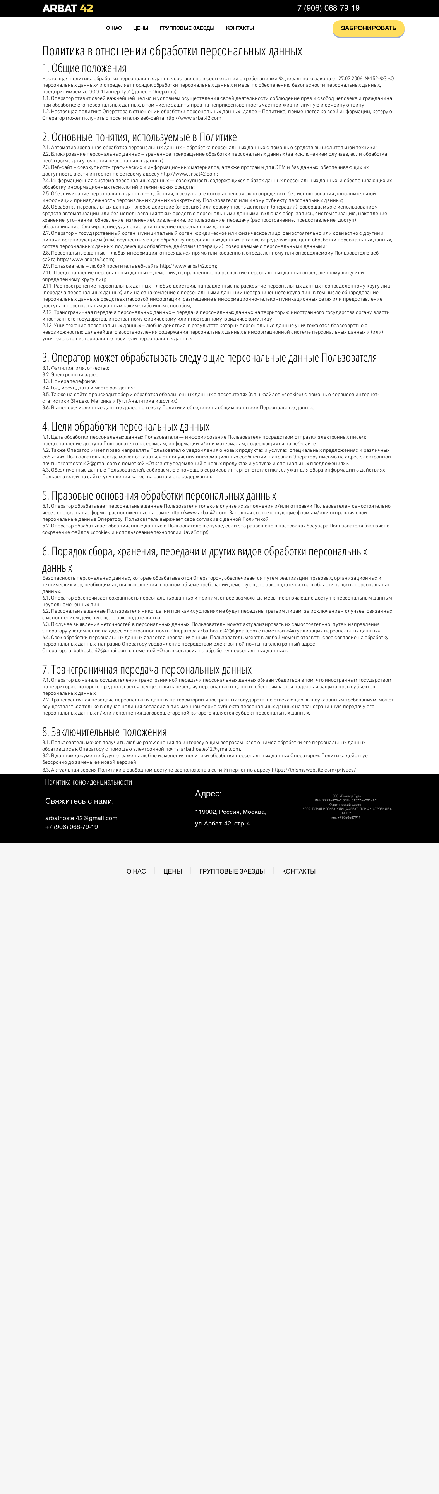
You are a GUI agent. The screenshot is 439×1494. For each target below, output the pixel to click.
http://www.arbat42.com (193, 118)
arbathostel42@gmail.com (81, 818)
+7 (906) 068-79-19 (326, 8)
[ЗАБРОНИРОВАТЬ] (369, 28)
